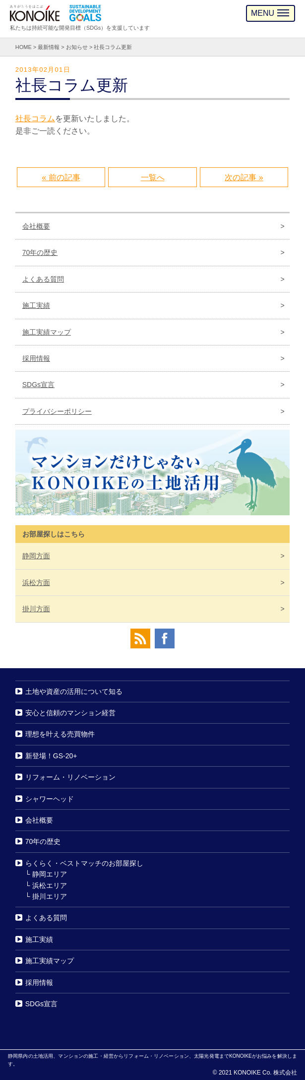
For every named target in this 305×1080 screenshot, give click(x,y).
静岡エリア (49, 874)
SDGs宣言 (38, 385)
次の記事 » (244, 177)
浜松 (36, 583)
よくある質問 (43, 279)
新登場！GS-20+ (51, 756)
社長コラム (35, 118)
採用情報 (36, 358)
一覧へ (153, 177)
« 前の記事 (61, 177)
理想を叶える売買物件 (60, 734)
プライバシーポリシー (57, 411)
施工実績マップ (46, 332)
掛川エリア (49, 896)
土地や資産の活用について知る (73, 691)
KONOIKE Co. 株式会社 (265, 1072)
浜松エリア (49, 885)
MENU (270, 13)
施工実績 (36, 305)
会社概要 (36, 226)
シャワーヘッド (49, 799)
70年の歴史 (40, 252)
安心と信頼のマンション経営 (70, 713)
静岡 (36, 556)
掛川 (36, 609)
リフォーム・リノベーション (70, 777)
